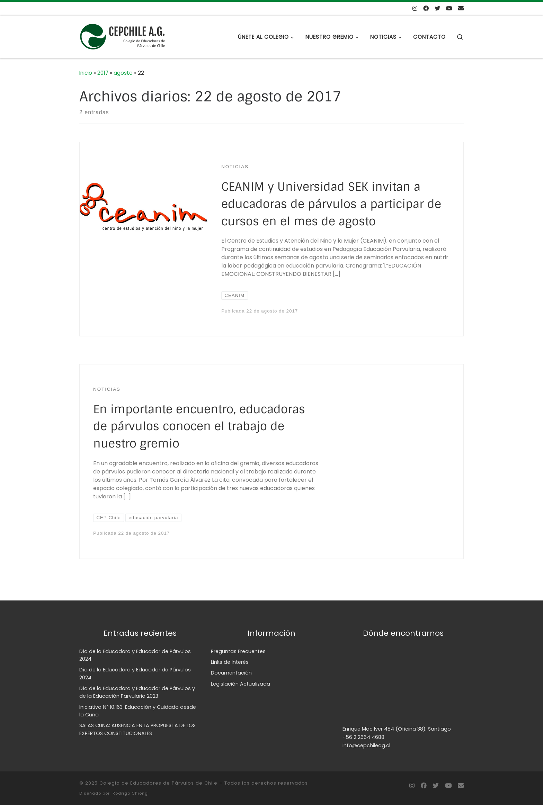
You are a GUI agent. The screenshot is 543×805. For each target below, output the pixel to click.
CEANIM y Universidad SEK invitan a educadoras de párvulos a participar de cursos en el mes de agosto (331, 204)
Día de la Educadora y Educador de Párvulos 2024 (135, 655)
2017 (102, 72)
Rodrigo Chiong (130, 793)
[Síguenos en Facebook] (426, 8)
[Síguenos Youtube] (449, 8)
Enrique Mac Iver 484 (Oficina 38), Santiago (396, 728)
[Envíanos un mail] (461, 8)
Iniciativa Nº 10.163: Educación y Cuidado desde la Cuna (137, 711)
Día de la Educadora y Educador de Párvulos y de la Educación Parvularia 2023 (137, 692)
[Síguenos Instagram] (414, 8)
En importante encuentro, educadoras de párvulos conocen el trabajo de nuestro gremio (199, 426)
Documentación (231, 672)
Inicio (85, 72)
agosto (123, 72)
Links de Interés (230, 662)
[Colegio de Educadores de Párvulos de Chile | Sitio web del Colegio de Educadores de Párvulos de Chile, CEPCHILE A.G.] (122, 36)
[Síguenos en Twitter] (437, 8)
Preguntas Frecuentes (238, 651)
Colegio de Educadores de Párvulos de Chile (158, 783)
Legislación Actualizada (240, 683)
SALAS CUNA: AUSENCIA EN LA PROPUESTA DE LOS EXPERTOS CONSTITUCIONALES (137, 729)
